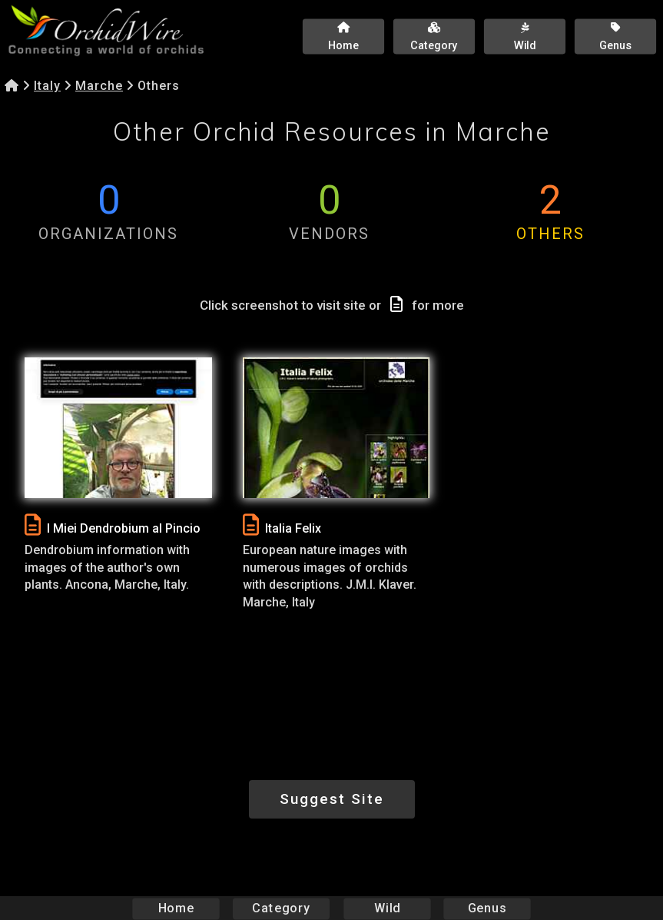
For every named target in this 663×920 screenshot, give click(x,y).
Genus (487, 908)
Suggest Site (332, 799)
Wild (387, 908)
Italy (47, 85)
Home (175, 908)
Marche (99, 85)
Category (281, 908)
